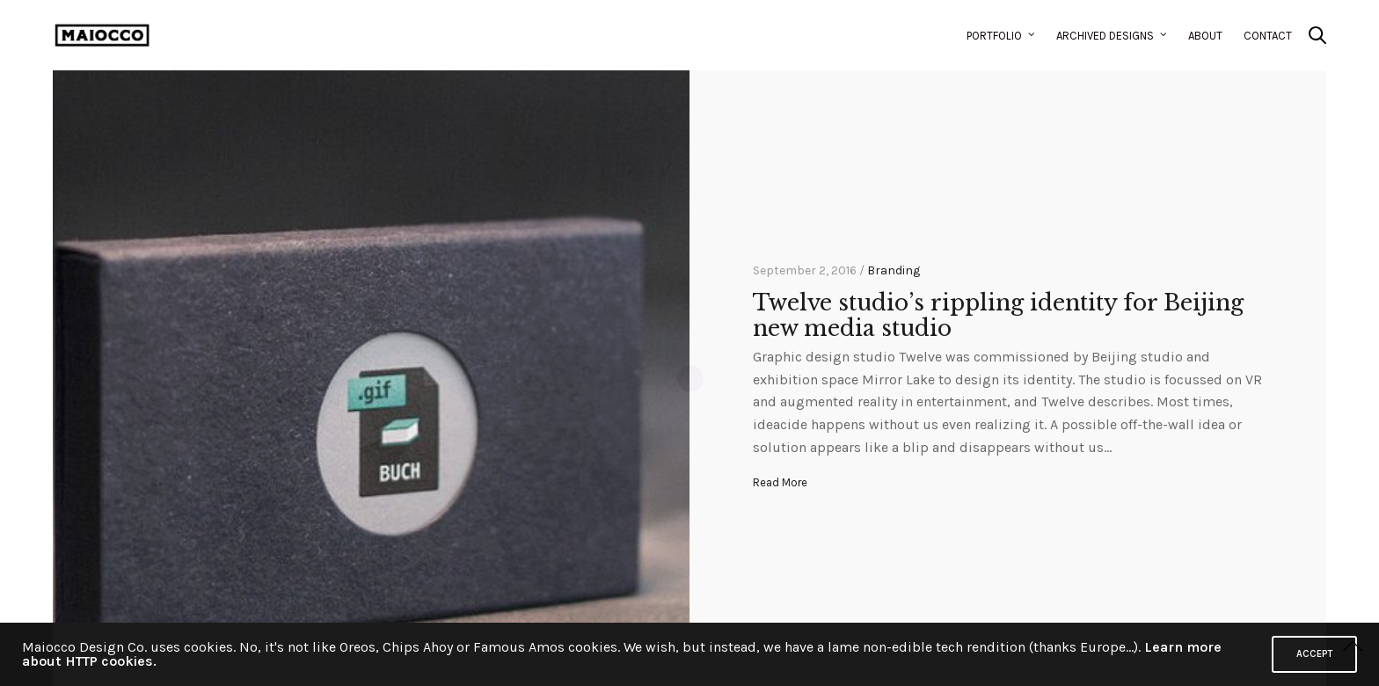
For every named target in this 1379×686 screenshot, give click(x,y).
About (1205, 35)
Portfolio (994, 35)
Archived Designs (1105, 35)
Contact (1268, 35)
